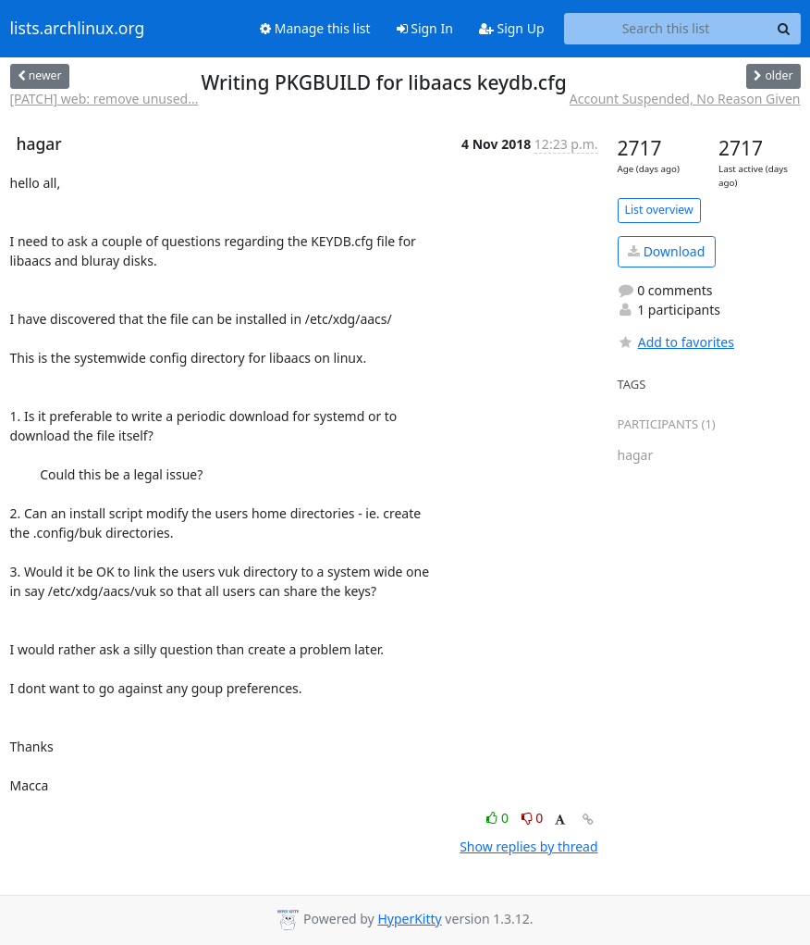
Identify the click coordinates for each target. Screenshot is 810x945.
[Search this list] (666, 28)
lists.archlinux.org (77, 29)
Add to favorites (676, 342)
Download (666, 251)
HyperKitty (409, 918)
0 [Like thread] (498, 818)
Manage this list (315, 28)
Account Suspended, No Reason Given (685, 98)
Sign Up (512, 28)
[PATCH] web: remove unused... (104, 98)
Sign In (425, 28)
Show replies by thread (528, 846)
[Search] (784, 28)
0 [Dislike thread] (533, 818)
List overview (659, 210)
